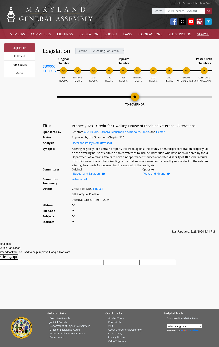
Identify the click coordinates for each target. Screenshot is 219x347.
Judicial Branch (58, 322)
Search (158, 11)
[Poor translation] (12, 257)
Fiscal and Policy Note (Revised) (92, 143)
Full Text (19, 56)
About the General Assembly (125, 329)
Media (19, 73)
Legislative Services (182, 2)
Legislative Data (188, 318)
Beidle (94, 132)
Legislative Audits (203, 2)
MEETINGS (65, 34)
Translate (189, 330)
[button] (76, 206)
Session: (83, 51)
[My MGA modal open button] (199, 21)
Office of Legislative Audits (64, 329)
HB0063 (98, 189)
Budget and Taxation (86, 173)
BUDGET (110, 34)
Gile (86, 132)
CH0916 (49, 70)
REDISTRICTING (179, 34)
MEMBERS (17, 34)
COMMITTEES (41, 34)
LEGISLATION (89, 34)
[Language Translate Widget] (184, 326)
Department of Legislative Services (69, 326)
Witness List (79, 179)
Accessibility (115, 333)
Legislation (19, 48)
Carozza (105, 132)
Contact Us (114, 322)
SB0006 (49, 66)
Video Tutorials (117, 341)
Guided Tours (116, 318)
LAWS (127, 34)
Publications (19, 65)
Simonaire (133, 132)
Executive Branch (59, 318)
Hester (160, 132)
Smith (145, 132)
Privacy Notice (116, 337)
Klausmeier (118, 132)
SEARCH (203, 34)
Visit (110, 326)
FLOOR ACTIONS (150, 34)
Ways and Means (154, 173)
